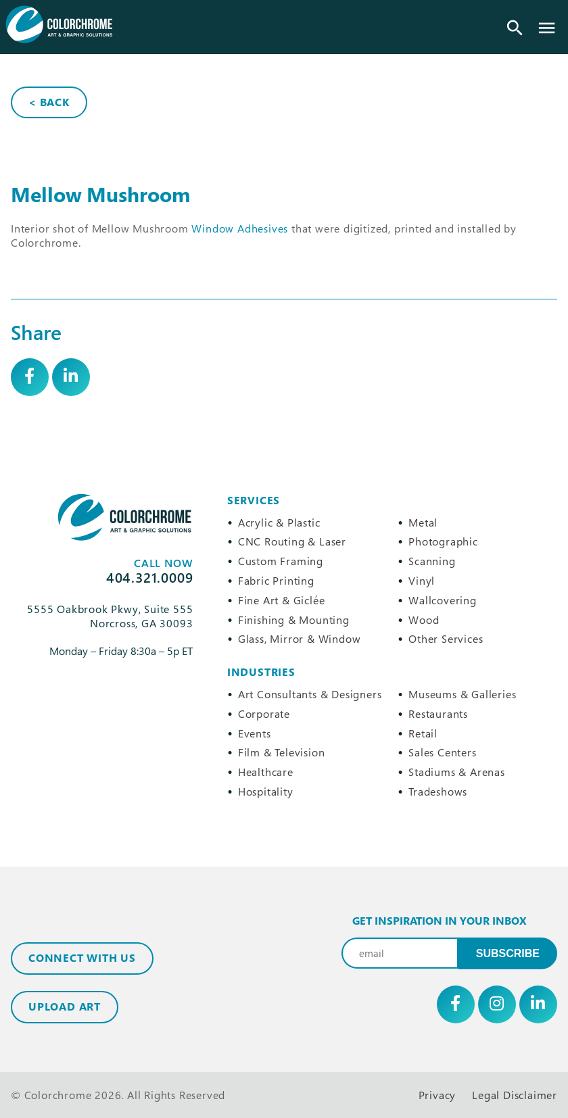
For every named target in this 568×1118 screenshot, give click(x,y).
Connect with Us (82, 957)
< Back (49, 102)
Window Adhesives (239, 228)
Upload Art (64, 1006)
